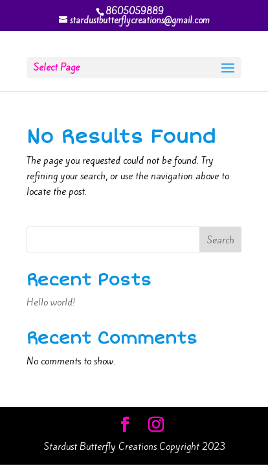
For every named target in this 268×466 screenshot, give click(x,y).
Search (220, 240)
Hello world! (51, 302)
